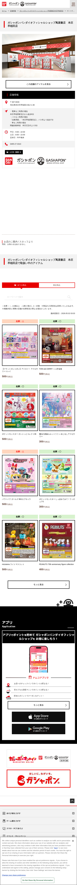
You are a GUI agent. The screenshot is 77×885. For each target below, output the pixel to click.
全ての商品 (21, 285)
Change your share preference (14, 875)
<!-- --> (38, 199)
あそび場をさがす (13, 813)
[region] (38, 861)
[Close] (73, 841)
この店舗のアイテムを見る (38, 84)
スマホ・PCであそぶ (14, 828)
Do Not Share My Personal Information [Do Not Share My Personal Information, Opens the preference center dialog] (37, 880)
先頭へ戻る (72, 801)
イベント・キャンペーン (16, 836)
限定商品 (56, 285)
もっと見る (38, 584)
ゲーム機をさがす (13, 821)
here (56, 848)
